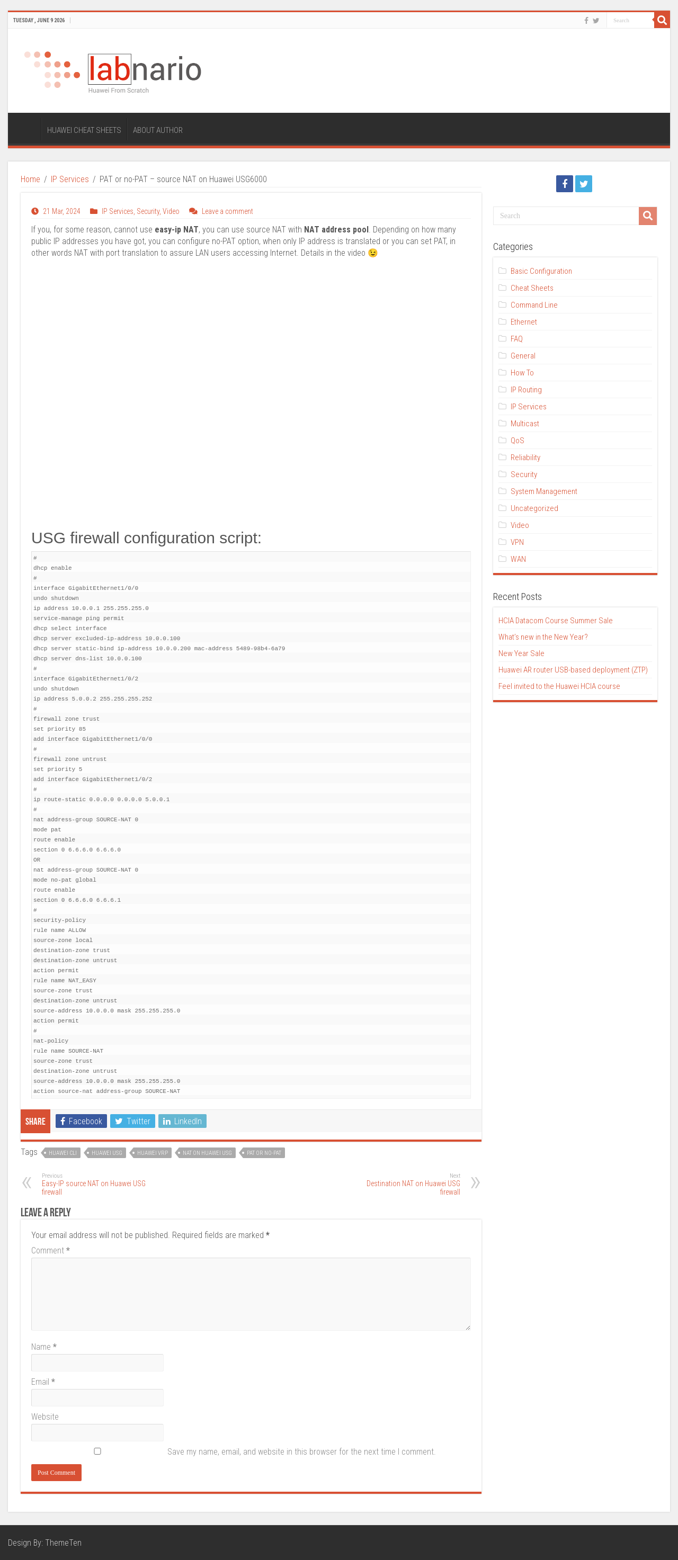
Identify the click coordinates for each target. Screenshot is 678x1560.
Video (171, 211)
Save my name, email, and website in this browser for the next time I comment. (301, 1452)
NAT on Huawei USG (207, 1153)
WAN (518, 559)
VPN (517, 542)
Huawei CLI (63, 1153)
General (523, 356)
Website (45, 1417)
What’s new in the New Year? (543, 637)
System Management (544, 491)
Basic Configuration (541, 271)
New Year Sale (521, 653)
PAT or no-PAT (264, 1153)
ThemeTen (63, 1543)
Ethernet (524, 322)
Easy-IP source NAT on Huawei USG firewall (96, 1184)
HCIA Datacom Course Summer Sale (555, 620)
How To (522, 373)
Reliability (525, 457)
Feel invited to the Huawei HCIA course (559, 686)
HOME (27, 129)
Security (148, 211)
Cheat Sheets (532, 288)
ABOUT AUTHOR (158, 130)
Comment (50, 1250)
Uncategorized (534, 508)
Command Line (534, 305)
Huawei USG (107, 1153)
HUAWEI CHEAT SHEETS (84, 130)
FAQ (517, 339)
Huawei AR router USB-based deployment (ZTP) (573, 670)
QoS (517, 440)
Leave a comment (227, 211)
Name (44, 1347)
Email (43, 1382)
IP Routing (526, 390)
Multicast (525, 423)
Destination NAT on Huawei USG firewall (406, 1184)
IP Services (70, 179)
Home (30, 179)
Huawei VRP (152, 1153)
